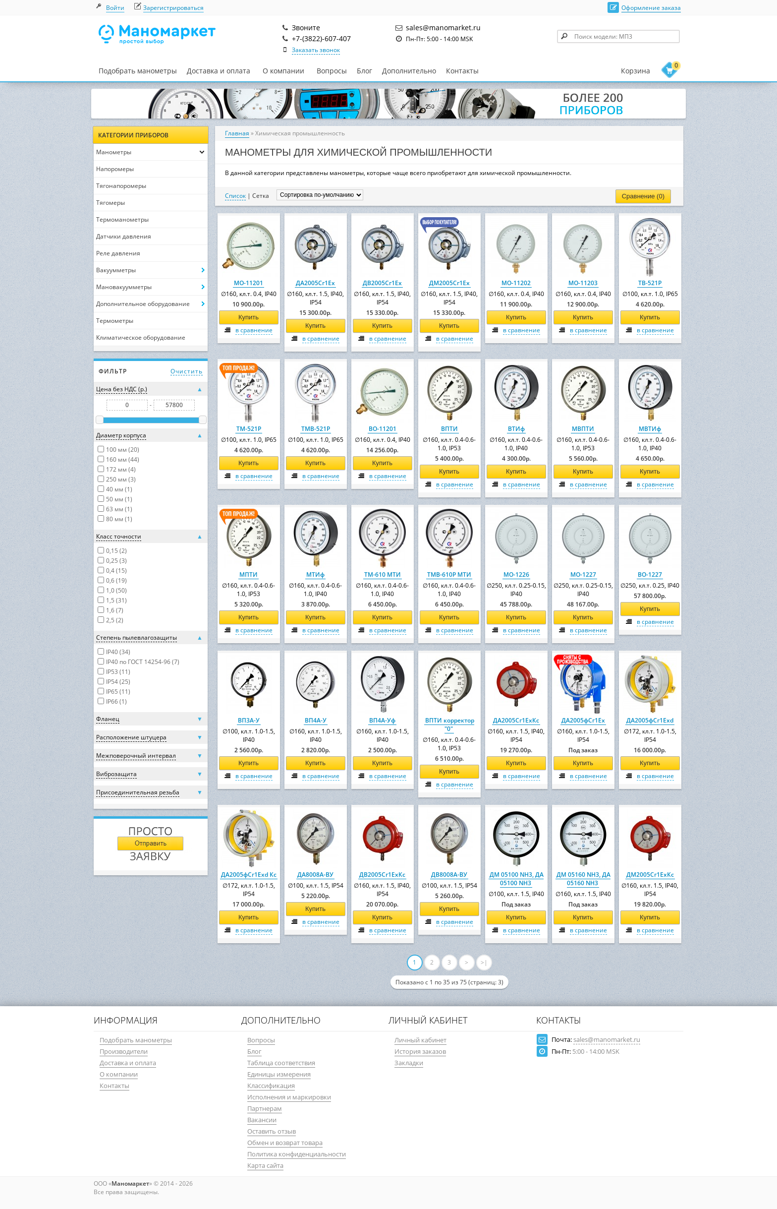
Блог (364, 70)
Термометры (114, 320)
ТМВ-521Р (315, 428)
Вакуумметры (116, 270)
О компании (283, 70)
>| (484, 962)
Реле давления (118, 253)
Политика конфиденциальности (296, 1153)
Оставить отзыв (271, 1131)
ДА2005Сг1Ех (315, 283)
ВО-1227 (650, 574)
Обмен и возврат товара (285, 1142)
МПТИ (248, 574)
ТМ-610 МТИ (382, 574)
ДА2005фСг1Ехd (649, 720)
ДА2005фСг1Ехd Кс (249, 874)
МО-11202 (516, 283)
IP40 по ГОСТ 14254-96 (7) (142, 662)
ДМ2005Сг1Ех (449, 283)
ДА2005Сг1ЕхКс (516, 720)
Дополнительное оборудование (143, 304)
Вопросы (332, 70)
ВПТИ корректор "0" (449, 724)
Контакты (462, 70)
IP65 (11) (118, 691)
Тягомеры (110, 202)
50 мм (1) (119, 499)
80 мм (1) (119, 519)
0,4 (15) (116, 570)
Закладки (408, 1062)
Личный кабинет (420, 1039)
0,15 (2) (116, 550)
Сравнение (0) (643, 196)
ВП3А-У (249, 720)
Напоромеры (115, 169)
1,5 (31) (116, 600)
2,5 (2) (114, 620)
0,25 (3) (116, 560)
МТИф (315, 574)
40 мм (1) (119, 489)
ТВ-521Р (650, 283)
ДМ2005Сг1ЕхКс (650, 874)
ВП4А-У (316, 720)
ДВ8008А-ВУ (449, 874)
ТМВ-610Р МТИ (449, 574)
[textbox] (618, 36)
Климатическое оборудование (140, 337)
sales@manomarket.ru (606, 1039)
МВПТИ (583, 428)
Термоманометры (122, 219)
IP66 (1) (116, 701)
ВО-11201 (382, 428)
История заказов (420, 1051)
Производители (124, 1051)
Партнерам (264, 1108)
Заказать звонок (316, 50)
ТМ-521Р (248, 428)
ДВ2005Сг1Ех (382, 283)
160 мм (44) (122, 459)
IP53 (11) (118, 671)
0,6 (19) (116, 580)
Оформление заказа (651, 7)
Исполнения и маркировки (289, 1096)
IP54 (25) (118, 681)
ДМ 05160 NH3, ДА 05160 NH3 (583, 878)
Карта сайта (265, 1165)
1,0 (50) (116, 590)
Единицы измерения (279, 1074)
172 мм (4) (121, 469)
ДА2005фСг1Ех (583, 720)
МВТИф (650, 428)
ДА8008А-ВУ (315, 874)
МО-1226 (516, 574)
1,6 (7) (114, 610)
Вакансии (262, 1119)
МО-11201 (248, 283)
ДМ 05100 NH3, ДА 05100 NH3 (517, 878)
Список (235, 195)
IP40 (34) (118, 652)
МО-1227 (583, 574)
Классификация (271, 1085)
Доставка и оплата (218, 70)
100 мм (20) (122, 449)
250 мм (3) (121, 479)
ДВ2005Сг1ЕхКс (382, 874)
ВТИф (516, 428)
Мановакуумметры (124, 287)
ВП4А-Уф (382, 720)
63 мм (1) (119, 509)
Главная (237, 133)
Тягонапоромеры (121, 185)
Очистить (186, 371)
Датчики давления (123, 236)
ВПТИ (449, 428)
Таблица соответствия (281, 1062)
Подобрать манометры (138, 70)
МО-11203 (583, 283)
